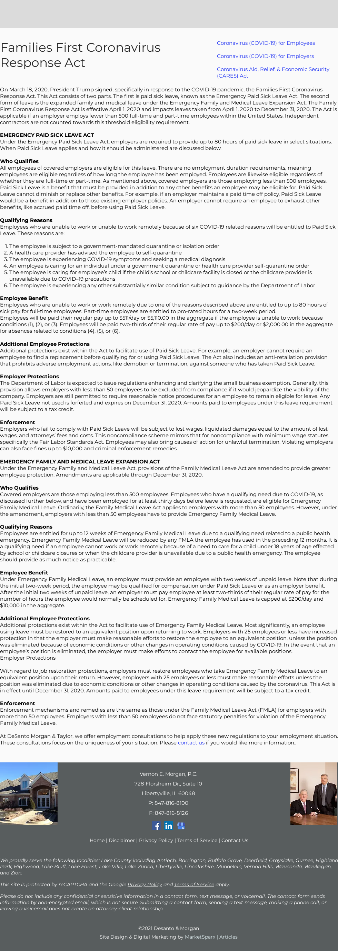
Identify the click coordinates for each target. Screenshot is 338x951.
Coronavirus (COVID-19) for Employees (266, 43)
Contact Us (234, 840)
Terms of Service (197, 840)
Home (97, 840)
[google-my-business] (181, 825)
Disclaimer (122, 840)
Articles (228, 937)
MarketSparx (200, 937)
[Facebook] (156, 825)
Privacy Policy (156, 840)
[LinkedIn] (168, 825)
